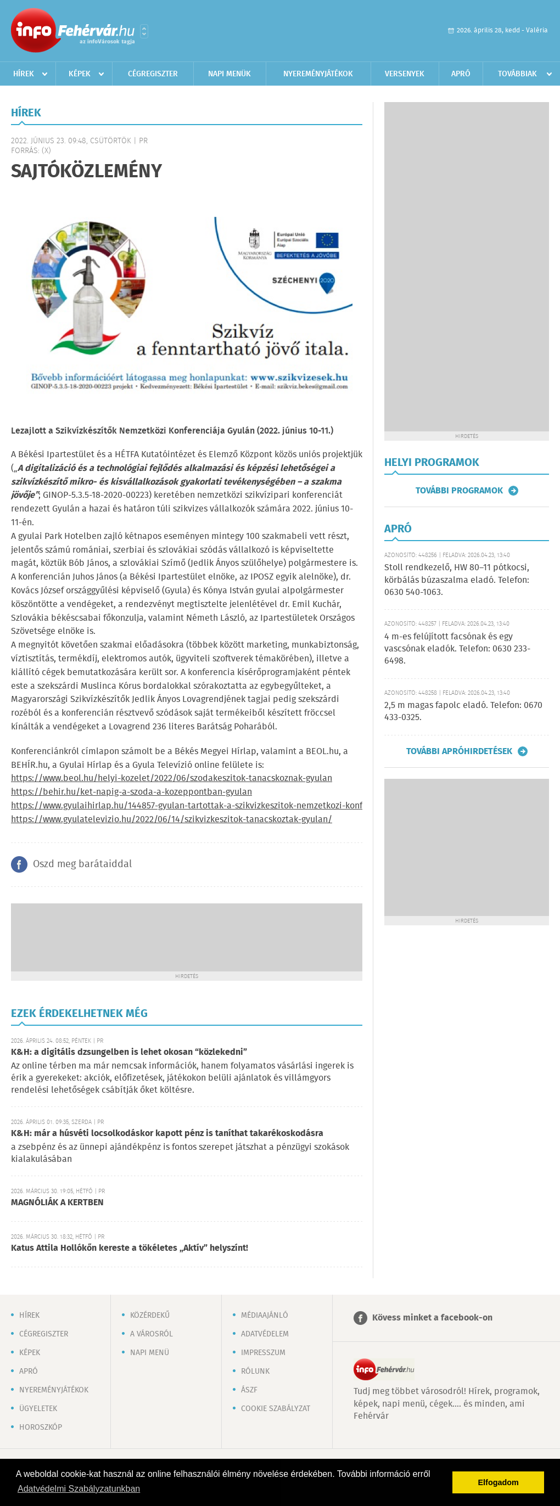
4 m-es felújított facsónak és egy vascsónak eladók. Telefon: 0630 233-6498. (457, 649)
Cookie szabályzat (275, 1409)
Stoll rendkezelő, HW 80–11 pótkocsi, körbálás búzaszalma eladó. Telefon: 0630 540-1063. (456, 580)
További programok (459, 491)
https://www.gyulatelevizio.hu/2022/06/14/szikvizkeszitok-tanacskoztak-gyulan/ (171, 820)
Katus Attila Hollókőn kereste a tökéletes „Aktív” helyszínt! (129, 1248)
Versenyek (404, 74)
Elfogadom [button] (498, 1482)
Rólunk (255, 1371)
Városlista (144, 31)
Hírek (23, 74)
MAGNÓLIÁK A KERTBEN (57, 1203)
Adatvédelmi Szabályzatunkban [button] (79, 1488)
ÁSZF (249, 1390)
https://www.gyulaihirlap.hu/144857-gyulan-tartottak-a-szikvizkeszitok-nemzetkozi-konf (186, 806)
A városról (151, 1334)
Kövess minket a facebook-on (432, 1318)
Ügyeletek (38, 1409)
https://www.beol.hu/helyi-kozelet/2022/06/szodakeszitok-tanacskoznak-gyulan (171, 778)
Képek (80, 74)
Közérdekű (150, 1316)
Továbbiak (517, 74)
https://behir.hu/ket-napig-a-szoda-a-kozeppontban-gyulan (131, 792)
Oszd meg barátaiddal (82, 864)
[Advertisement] (186, 936)
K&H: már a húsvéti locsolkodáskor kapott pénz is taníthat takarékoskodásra (167, 1133)
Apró (461, 74)
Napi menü (149, 1353)
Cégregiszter (153, 74)
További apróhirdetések (459, 751)
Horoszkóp (40, 1427)
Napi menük (229, 74)
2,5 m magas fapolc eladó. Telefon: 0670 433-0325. (463, 711)
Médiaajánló (264, 1316)
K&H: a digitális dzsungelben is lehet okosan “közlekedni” (129, 1052)
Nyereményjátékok (318, 74)
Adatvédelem (265, 1334)
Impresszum (263, 1353)
